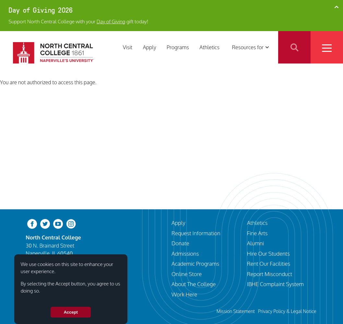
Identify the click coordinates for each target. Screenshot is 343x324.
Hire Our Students (268, 253)
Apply (149, 47)
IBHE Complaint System (275, 284)
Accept (70, 312)
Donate (180, 243)
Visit (127, 47)
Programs (178, 47)
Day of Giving (111, 21)
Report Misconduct (269, 274)
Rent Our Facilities (268, 263)
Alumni (255, 243)
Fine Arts (257, 233)
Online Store (187, 274)
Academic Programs (195, 263)
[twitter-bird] (45, 223)
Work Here (184, 294)
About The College (194, 284)
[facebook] (32, 223)
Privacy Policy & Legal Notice (287, 311)
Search (294, 47)
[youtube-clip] (58, 223)
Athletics (209, 47)
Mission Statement (236, 311)
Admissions (185, 253)
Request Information (196, 233)
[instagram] (71, 223)
